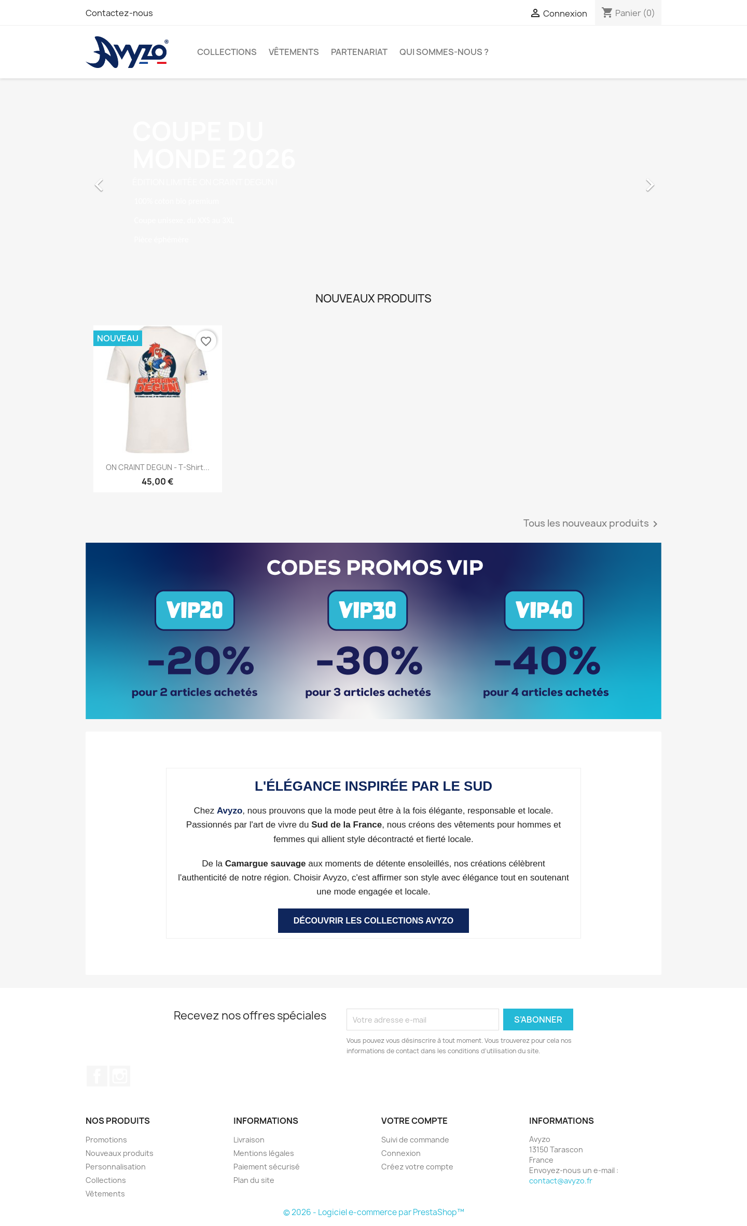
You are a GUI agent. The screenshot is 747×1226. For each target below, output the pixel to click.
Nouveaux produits (120, 1153)
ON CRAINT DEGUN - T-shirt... (158, 467)
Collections (227, 52)
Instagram (119, 1076)
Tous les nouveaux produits (592, 524)
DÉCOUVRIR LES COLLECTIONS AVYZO (373, 920)
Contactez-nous (119, 13)
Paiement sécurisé (266, 1167)
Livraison (249, 1140)
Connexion (401, 1153)
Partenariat (359, 52)
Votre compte (414, 1120)
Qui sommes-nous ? (444, 52)
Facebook (97, 1076)
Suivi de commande (415, 1140)
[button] (129, 179)
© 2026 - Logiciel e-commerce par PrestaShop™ (373, 1212)
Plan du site (253, 1180)
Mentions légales (263, 1153)
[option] (373, 179)
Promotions (106, 1140)
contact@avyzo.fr (560, 1181)
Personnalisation (116, 1167)
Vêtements (294, 52)
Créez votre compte (417, 1167)
